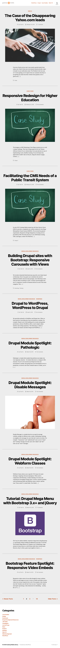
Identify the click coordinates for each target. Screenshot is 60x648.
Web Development (7, 634)
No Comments (40, 104)
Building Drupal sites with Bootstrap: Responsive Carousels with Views (30, 259)
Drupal (39, 3)
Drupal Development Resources (30, 251)
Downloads (5, 618)
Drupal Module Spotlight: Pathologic (30, 345)
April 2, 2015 (30, 312)
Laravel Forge (5, 625)
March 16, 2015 (30, 351)
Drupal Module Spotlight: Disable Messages (30, 384)
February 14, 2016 (31, 24)
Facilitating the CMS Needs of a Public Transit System (30, 177)
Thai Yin (21, 24)
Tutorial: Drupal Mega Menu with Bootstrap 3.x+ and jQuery (30, 500)
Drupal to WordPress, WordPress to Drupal (30, 305)
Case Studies (45, 3)
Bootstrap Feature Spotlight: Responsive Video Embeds (30, 565)
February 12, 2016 (30, 104)
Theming (21, 288)
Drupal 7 (16, 240)
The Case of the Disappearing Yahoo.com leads (30, 17)
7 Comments (40, 507)
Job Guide (5, 621)
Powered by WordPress (25, 644)
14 (37, 599)
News (3, 626)
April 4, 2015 (30, 268)
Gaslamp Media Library (12, 644)
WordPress (34, 3)
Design (4, 616)
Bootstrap (17, 288)
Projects (4, 628)
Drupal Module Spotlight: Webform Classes (30, 461)
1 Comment (40, 24)
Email (16, 80)
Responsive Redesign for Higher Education (30, 97)
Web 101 (51, 3)
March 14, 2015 (30, 507)
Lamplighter (5, 623)
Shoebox (4, 630)
